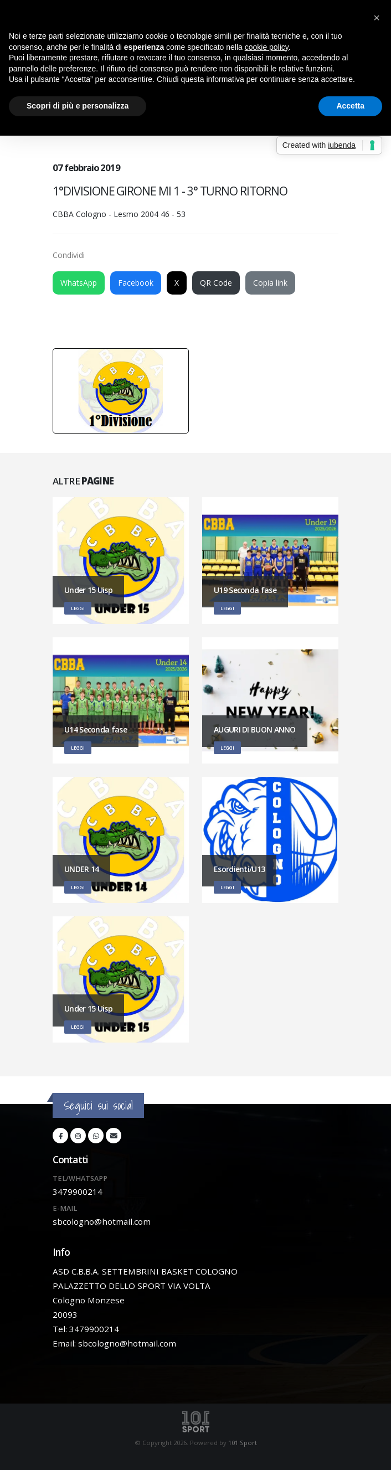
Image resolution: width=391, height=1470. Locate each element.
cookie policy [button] (267, 47)
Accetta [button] (350, 105)
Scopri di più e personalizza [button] (77, 105)
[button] (376, 18)
